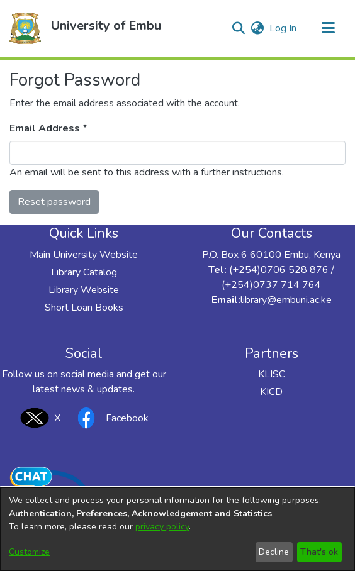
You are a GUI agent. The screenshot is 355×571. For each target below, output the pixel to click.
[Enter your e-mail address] (177, 153)
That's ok (319, 552)
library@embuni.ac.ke (286, 300)
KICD (271, 392)
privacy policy (162, 527)
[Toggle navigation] (328, 28)
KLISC (271, 374)
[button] (25, 28)
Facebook (109, 418)
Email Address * (48, 128)
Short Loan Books (84, 307)
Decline (274, 552)
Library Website (83, 290)
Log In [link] (283, 28)
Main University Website (84, 255)
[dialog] (177, 529)
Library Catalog (84, 272)
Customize (29, 552)
